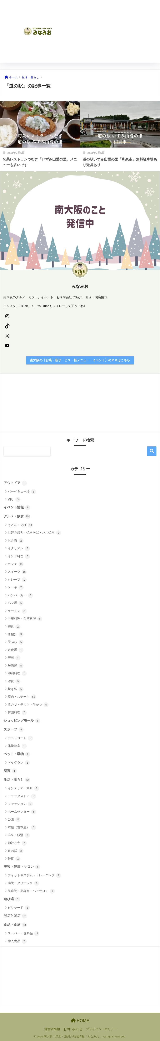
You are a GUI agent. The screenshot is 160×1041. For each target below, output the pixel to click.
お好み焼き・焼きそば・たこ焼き (34, 532)
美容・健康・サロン (22, 866)
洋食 (14, 681)
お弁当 (16, 540)
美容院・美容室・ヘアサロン (31, 891)
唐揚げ (16, 634)
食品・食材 (15, 924)
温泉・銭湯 (19, 835)
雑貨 (14, 858)
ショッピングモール (22, 720)
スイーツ (17, 571)
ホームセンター (22, 811)
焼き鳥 (16, 689)
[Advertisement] (118, 31)
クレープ (17, 579)
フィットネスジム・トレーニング (34, 875)
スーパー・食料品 (23, 933)
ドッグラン (19, 762)
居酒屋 (16, 665)
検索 (151, 451)
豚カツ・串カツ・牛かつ (28, 704)
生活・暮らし (17, 779)
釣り (14, 499)
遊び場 (12, 899)
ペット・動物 (17, 754)
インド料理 (19, 556)
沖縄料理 (17, 673)
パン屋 (16, 603)
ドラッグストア (22, 796)
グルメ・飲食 (17, 516)
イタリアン (19, 548)
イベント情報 (17, 507)
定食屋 (16, 650)
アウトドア (15, 483)
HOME (80, 1020)
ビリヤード (19, 907)
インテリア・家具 (23, 788)
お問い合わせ (73, 1029)
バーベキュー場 (22, 491)
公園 (14, 819)
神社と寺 (17, 843)
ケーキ (16, 587)
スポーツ (14, 729)
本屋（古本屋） (22, 827)
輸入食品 (17, 941)
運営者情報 (52, 1029)
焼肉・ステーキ (22, 696)
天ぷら (16, 642)
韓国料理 (17, 712)
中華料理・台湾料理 (25, 618)
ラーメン (17, 611)
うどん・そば (20, 525)
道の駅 (16, 850)
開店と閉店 (15, 915)
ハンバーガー (20, 595)
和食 (14, 626)
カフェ (16, 564)
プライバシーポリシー (101, 1029)
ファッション (20, 803)
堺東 (10, 770)
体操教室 (17, 746)
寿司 (14, 657)
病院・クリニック (23, 883)
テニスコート (20, 738)
